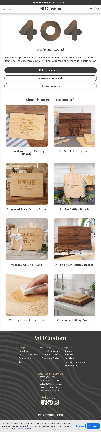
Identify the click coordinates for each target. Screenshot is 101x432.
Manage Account (51, 354)
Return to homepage (50, 70)
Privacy (60, 414)
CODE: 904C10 (61, 2)
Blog (20, 362)
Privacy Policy (25, 428)
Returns (69, 354)
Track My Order (50, 358)
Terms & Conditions (46, 414)
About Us (23, 350)
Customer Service (28, 354)
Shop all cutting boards (50, 78)
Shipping (69, 350)
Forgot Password (51, 350)
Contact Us (24, 358)
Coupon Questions (75, 362)
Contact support (51, 86)
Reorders (69, 358)
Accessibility (71, 365)
